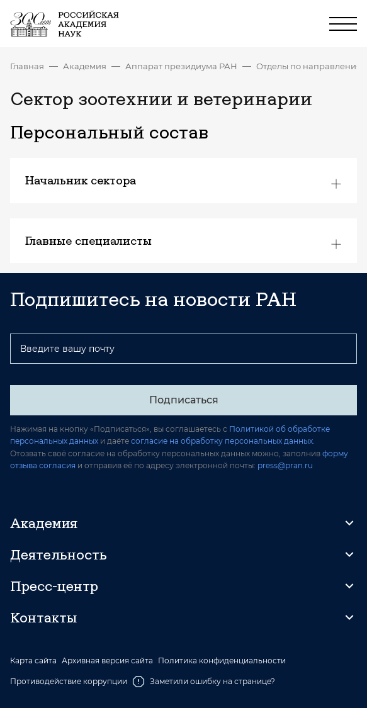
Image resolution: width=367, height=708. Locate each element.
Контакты (43, 617)
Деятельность (58, 554)
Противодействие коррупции (68, 681)
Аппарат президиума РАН (181, 66)
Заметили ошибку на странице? (203, 681)
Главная (27, 66)
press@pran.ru (285, 465)
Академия (84, 66)
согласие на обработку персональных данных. (223, 441)
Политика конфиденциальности (222, 660)
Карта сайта (33, 660)
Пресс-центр (54, 586)
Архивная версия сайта (107, 660)
